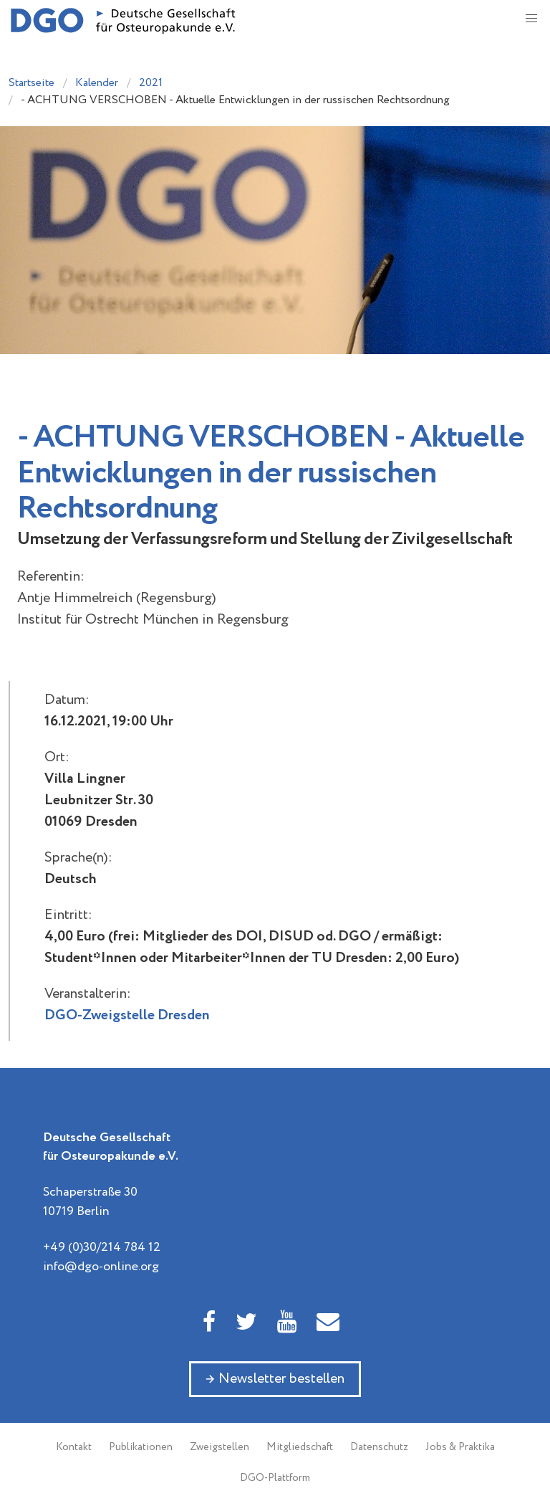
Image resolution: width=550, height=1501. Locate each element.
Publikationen (141, 1447)
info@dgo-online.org (101, 1266)
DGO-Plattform (275, 1478)
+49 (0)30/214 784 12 (101, 1247)
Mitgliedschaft (299, 1447)
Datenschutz (379, 1447)
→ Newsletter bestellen (275, 1378)
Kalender (96, 83)
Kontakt (74, 1447)
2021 (151, 83)
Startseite (31, 83)
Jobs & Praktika (460, 1447)
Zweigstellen (219, 1447)
